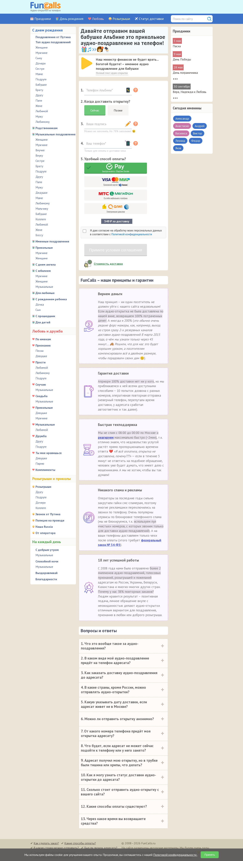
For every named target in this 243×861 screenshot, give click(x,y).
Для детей (43, 322)
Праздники (42, 19)
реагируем (106, 437)
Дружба (41, 436)
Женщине (42, 47)
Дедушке (41, 192)
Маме (39, 74)
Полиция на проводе (50, 520)
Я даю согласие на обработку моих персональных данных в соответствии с (126, 232)
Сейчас (94, 110)
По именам (43, 339)
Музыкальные (44, 287)
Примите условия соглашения (115, 250)
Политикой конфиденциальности (131, 234)
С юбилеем (43, 271)
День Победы (182, 59)
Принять (209, 854)
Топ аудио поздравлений (53, 42)
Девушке (41, 356)
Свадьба (41, 396)
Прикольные (44, 247)
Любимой (42, 111)
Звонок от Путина (48, 514)
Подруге (41, 79)
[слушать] (87, 63)
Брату (39, 90)
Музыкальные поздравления (55, 134)
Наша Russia (44, 527)
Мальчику (42, 208)
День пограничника (185, 72)
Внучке (40, 150)
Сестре (40, 69)
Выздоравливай (47, 573)
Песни (39, 351)
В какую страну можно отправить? (56, 848)
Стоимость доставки (108, 264)
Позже (118, 110)
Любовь (98, 19)
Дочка (40, 304)
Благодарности (46, 579)
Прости (41, 362)
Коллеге (41, 219)
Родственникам (47, 128)
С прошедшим (45, 316)
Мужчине (41, 53)
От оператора (45, 533)
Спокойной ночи (47, 561)
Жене (39, 106)
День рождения (71, 19)
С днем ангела (46, 264)
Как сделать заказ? (46, 843)
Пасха (177, 46)
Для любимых (45, 293)
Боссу (39, 235)
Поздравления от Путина (53, 37)
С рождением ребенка (51, 299)
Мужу (39, 116)
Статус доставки (151, 19)
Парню (40, 463)
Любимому (43, 122)
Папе (39, 100)
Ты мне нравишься (49, 453)
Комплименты (45, 470)
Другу (39, 95)
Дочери (41, 63)
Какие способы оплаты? (80, 843)
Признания (43, 345)
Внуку (39, 155)
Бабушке (41, 84)
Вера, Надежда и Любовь (189, 92)
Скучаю (41, 384)
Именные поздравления (52, 241)
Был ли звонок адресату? (100, 848)
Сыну (39, 58)
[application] (87, 63)
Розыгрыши (121, 19)
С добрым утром (47, 550)
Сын (38, 310)
